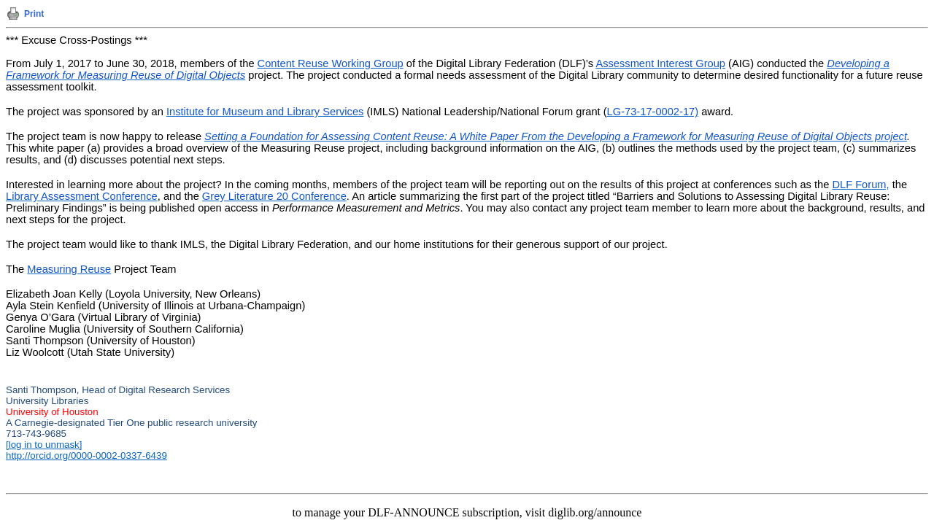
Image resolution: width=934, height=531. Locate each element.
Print (34, 14)
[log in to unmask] (44, 444)
